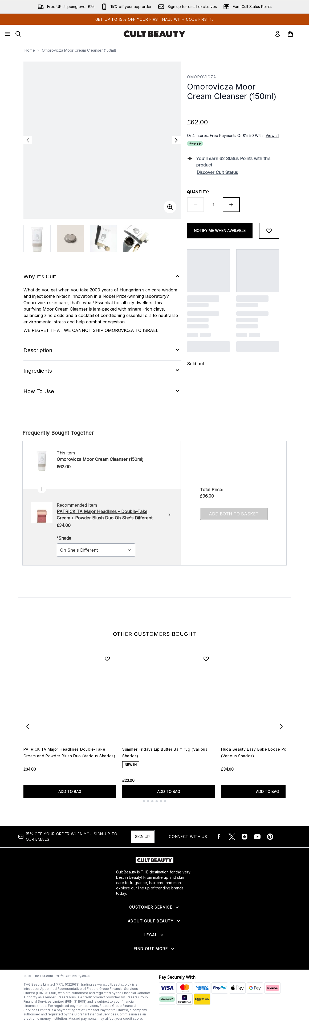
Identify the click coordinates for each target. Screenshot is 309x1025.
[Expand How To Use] (102, 391)
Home (30, 50)
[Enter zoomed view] (170, 207)
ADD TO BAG (69, 791)
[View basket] (296, 34)
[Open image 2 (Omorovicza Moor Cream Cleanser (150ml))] (70, 238)
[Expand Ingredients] (102, 371)
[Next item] (281, 726)
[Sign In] (277, 34)
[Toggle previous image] (27, 140)
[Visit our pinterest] (270, 836)
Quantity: (198, 192)
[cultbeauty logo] (154, 34)
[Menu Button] (7, 34)
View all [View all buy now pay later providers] (272, 135)
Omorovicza (201, 77)
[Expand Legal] (154, 935)
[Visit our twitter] (231, 836)
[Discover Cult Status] (238, 172)
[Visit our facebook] (219, 836)
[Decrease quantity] (195, 204)
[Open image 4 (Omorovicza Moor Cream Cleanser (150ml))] (136, 238)
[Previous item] (27, 726)
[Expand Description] (102, 350)
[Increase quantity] (231, 204)
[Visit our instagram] (244, 836)
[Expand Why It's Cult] (102, 276)
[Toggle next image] (176, 140)
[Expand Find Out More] (154, 948)
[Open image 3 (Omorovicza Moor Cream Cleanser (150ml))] (103, 238)
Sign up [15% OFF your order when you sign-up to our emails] (142, 836)
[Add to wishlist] (269, 231)
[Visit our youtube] (257, 836)
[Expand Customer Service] (154, 907)
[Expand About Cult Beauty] (154, 921)
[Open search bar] (18, 34)
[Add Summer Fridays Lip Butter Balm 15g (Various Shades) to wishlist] (206, 658)
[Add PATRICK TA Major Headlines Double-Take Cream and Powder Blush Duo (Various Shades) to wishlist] (107, 658)
